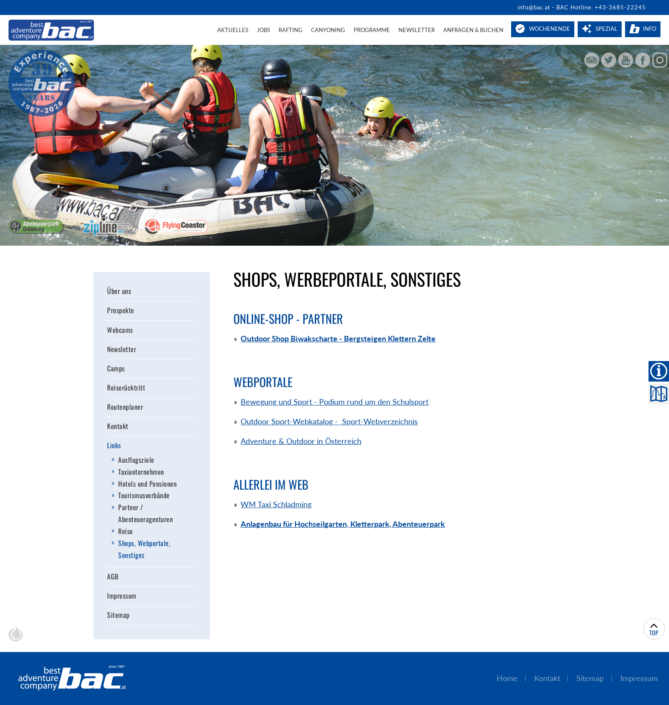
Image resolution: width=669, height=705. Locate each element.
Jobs (263, 29)
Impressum (122, 595)
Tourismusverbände (144, 496)
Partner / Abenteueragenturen (145, 513)
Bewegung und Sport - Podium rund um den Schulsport (334, 401)
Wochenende (549, 28)
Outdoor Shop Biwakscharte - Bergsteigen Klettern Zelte (338, 338)
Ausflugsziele (136, 460)
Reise (125, 531)
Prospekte (120, 311)
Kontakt (117, 426)
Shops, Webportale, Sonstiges (144, 549)
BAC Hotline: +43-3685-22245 (601, 7)
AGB (113, 576)
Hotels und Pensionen (147, 484)
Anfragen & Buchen (473, 29)
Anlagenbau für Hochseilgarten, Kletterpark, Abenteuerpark (343, 524)
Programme (372, 29)
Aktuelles (232, 29)
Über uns (119, 291)
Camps (116, 368)
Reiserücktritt (126, 387)
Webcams (120, 330)
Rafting (291, 29)
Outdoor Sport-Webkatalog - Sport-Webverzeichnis (329, 421)
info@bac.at (534, 7)
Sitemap (118, 615)
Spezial (606, 28)
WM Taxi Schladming (276, 504)
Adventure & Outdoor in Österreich (301, 441)
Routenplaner (125, 407)
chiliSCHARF (16, 633)
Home (507, 678)
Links (114, 446)
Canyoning (328, 29)
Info (649, 28)
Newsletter (416, 29)
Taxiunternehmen (141, 472)
